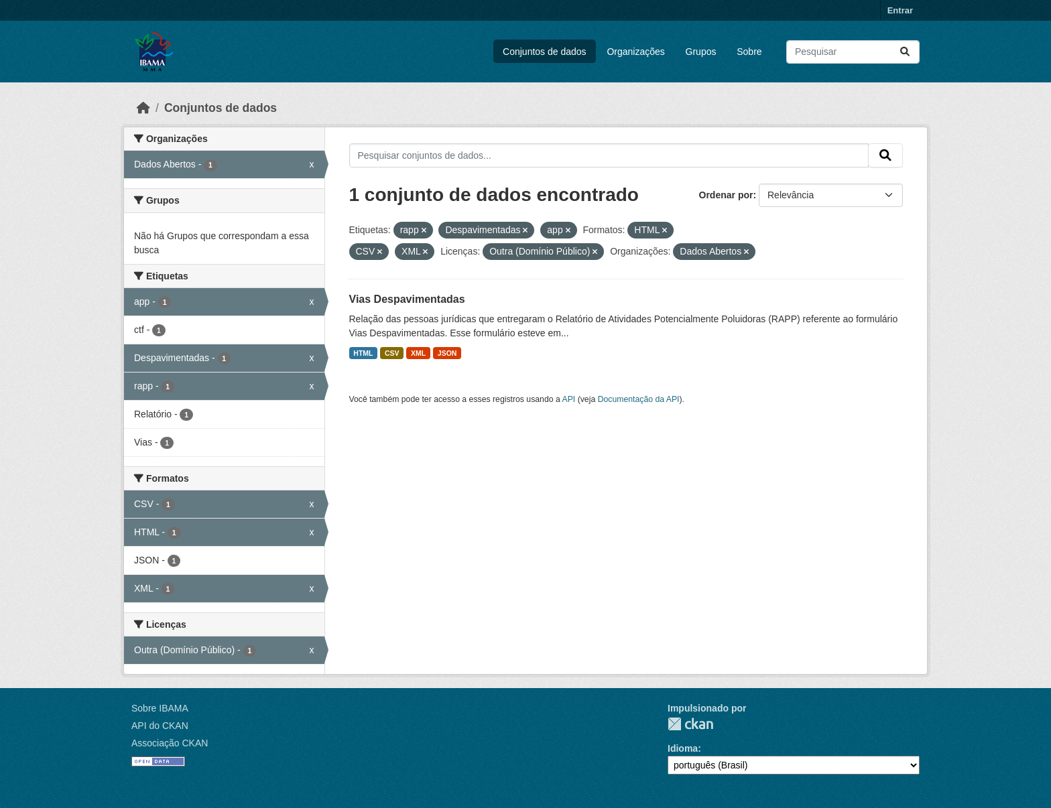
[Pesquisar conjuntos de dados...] (853, 52)
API (569, 399)
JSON (447, 353)
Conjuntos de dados (544, 51)
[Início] (143, 108)
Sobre (749, 51)
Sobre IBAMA (159, 708)
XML (418, 353)
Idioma (683, 748)
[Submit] (904, 52)
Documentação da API (639, 399)
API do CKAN (159, 725)
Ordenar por (726, 195)
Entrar (900, 10)
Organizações (635, 51)
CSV (392, 353)
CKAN (690, 724)
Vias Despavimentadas (407, 299)
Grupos (701, 51)
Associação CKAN (169, 743)
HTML (363, 353)
